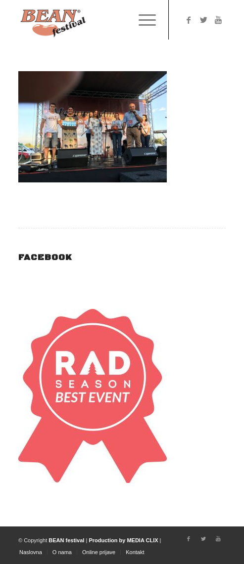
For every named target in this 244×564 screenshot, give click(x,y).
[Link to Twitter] (203, 20)
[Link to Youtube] (218, 20)
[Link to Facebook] (188, 20)
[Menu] (142, 20)
